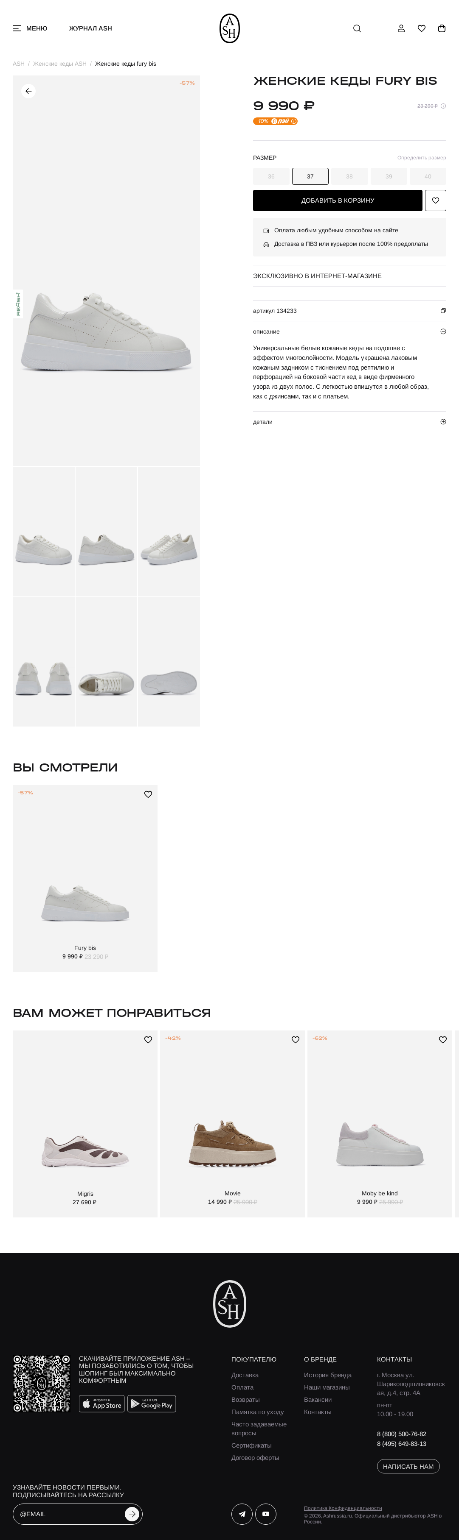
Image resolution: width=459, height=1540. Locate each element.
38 (349, 176)
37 (310, 176)
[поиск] (357, 28)
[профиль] (401, 28)
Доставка (245, 1374)
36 (271, 176)
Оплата (242, 1387)
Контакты (318, 1411)
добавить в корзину (338, 200)
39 (389, 176)
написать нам (408, 1466)
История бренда (328, 1374)
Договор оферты (255, 1457)
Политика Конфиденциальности (343, 1508)
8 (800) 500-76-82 (401, 1433)
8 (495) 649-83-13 (401, 1443)
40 (428, 176)
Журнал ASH (90, 28)
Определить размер (421, 158)
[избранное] (421, 28)
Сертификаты (251, 1445)
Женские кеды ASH (60, 63)
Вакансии (318, 1399)
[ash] (229, 28)
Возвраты (245, 1399)
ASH (19, 63)
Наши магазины (327, 1387)
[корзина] (442, 28)
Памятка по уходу (257, 1411)
